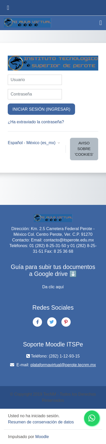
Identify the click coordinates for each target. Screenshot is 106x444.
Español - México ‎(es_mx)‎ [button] (32, 143)
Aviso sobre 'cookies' (84, 148)
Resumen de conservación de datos (41, 422)
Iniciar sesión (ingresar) (41, 109)
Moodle (42, 436)
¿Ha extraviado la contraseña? (36, 122)
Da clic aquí (53, 287)
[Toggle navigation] (100, 23)
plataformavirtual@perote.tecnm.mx (63, 365)
